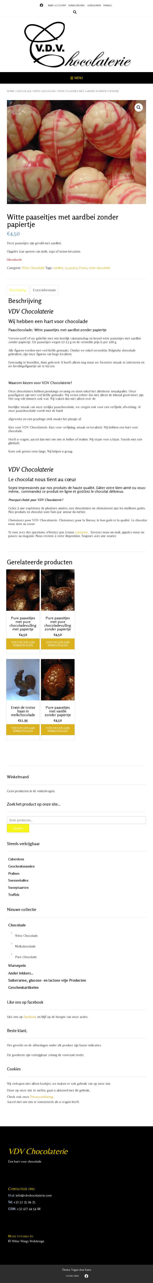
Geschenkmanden (21, 866)
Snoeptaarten (18, 887)
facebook (30, 1017)
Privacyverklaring (41, 1097)
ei (66, 268)
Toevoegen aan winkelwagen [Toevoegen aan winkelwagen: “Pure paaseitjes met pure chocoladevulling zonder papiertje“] (57, 644)
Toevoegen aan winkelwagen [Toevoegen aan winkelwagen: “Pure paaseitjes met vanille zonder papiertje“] (57, 729)
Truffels (13, 894)
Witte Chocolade (45, 91)
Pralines (13, 873)
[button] (138, 107)
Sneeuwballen (18, 880)
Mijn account (57, 5)
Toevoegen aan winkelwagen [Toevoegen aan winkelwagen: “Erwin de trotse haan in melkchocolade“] (23, 729)
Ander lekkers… (20, 973)
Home (10, 91)
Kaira (88, 1269)
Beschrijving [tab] (17, 290)
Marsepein (17, 965)
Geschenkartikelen (23, 987)
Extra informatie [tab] (44, 290)
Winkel (107, 5)
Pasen (83, 268)
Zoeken (18, 828)
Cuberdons (16, 859)
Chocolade (23, 91)
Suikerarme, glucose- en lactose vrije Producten (47, 980)
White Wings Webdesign (28, 1241)
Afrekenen (94, 5)
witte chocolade (99, 268)
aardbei (58, 268)
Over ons (72, 1275)
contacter (81, 532)
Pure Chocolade (26, 957)
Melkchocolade (25, 946)
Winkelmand (76, 5)
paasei (73, 268)
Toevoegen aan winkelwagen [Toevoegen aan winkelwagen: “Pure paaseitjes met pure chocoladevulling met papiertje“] (23, 644)
